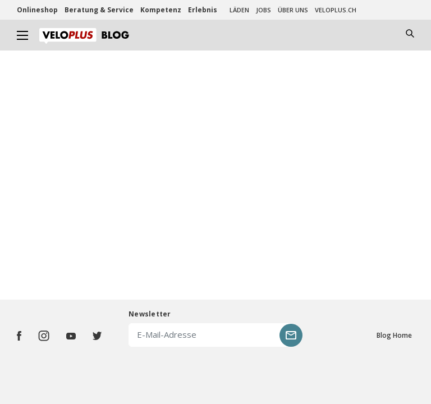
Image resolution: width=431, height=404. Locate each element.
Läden (239, 10)
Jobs (263, 10)
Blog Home (394, 335)
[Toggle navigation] (23, 35)
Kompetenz (160, 10)
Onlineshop (37, 10)
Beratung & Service (99, 10)
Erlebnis (202, 10)
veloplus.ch (335, 10)
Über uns (293, 10)
